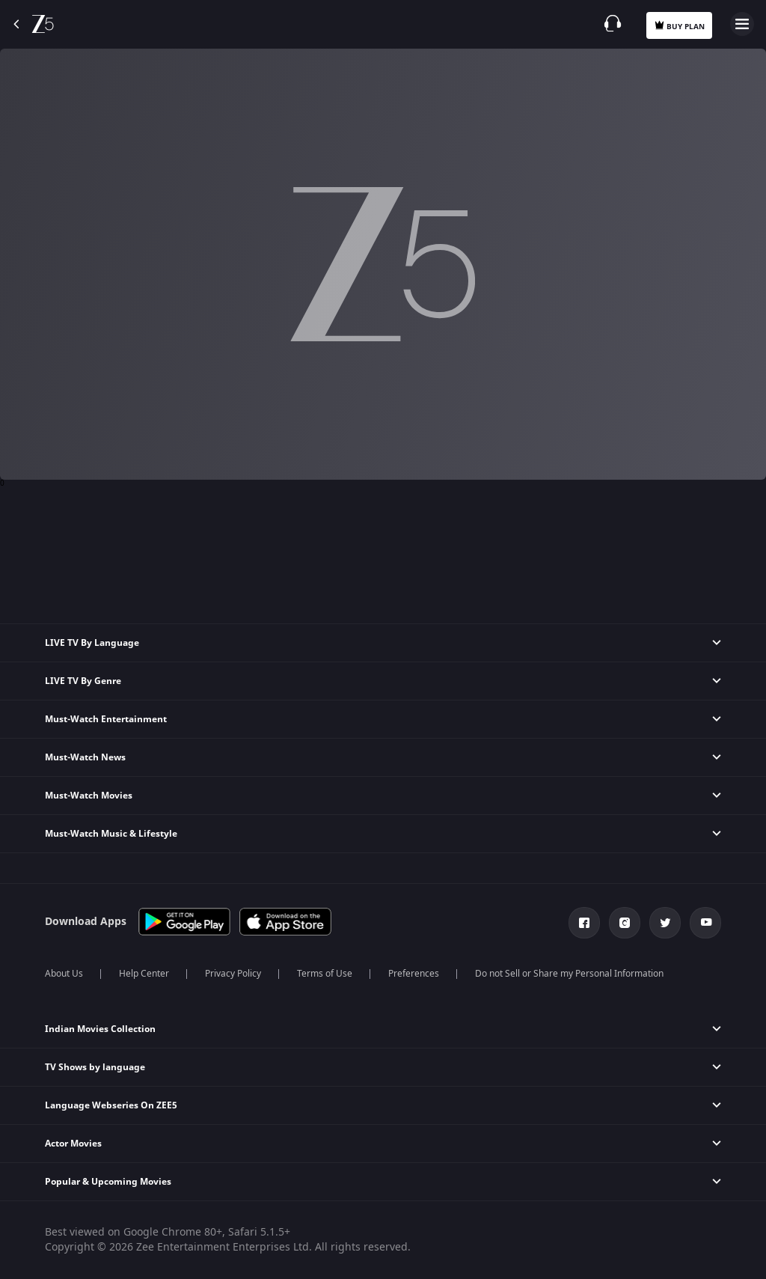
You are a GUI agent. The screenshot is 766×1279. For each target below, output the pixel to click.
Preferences (413, 973)
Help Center (144, 973)
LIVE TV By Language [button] (92, 643)
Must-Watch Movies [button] (88, 795)
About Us (64, 973)
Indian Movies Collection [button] (100, 1029)
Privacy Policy (233, 973)
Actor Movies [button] (73, 1143)
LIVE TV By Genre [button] (83, 681)
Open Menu (742, 24)
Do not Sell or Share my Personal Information (569, 973)
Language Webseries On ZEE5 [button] (111, 1105)
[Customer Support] (612, 23)
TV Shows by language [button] (95, 1067)
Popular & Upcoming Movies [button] (108, 1181)
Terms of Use (324, 973)
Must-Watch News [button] (85, 757)
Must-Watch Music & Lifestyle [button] (111, 833)
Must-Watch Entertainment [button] (106, 719)
